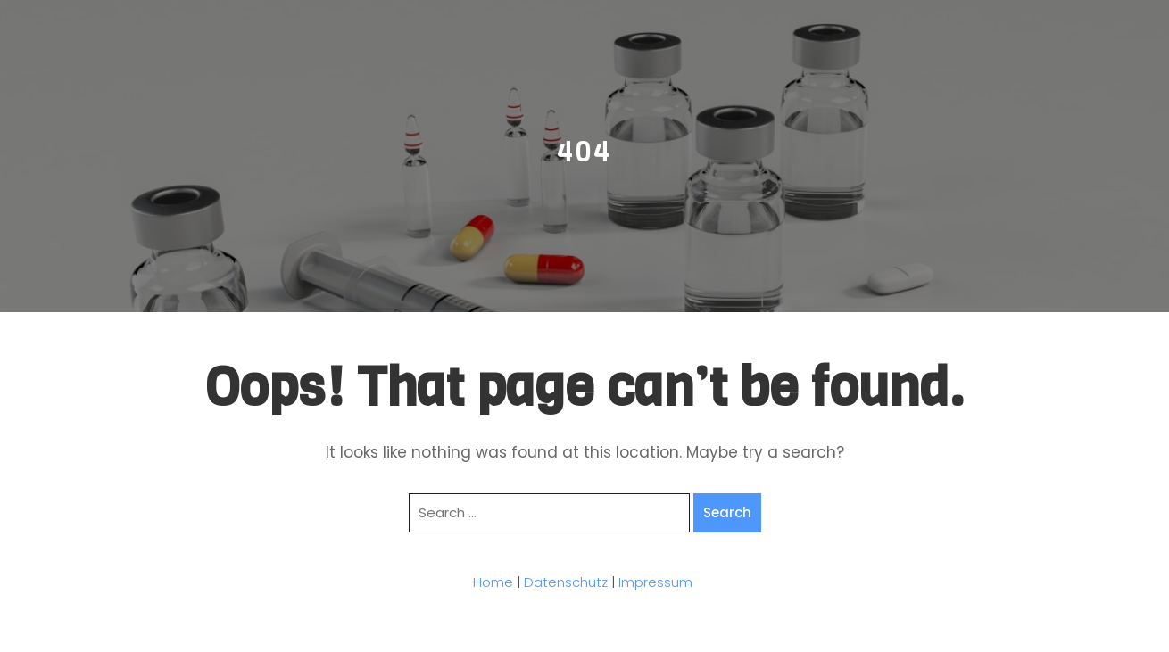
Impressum (655, 582)
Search (727, 512)
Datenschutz (566, 582)
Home (493, 582)
